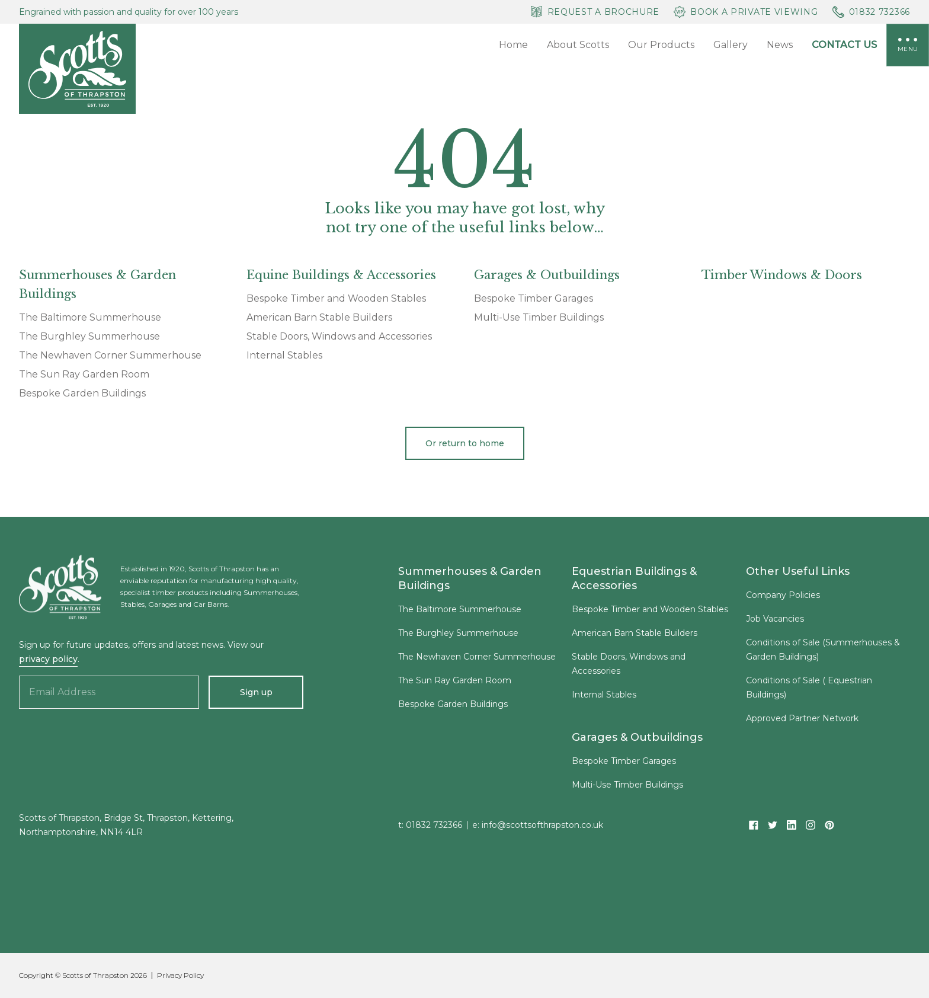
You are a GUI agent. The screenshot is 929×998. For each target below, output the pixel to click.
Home (513, 44)
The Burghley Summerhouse (89, 336)
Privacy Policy (180, 975)
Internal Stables (284, 355)
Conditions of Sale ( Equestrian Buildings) (809, 691)
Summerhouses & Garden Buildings (470, 582)
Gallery (730, 44)
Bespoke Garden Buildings (82, 393)
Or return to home (464, 443)
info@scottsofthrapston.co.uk (542, 828)
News (780, 44)
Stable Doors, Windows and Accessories (339, 336)
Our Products (661, 44)
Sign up (256, 692)
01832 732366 (434, 828)
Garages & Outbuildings (637, 740)
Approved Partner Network (802, 721)
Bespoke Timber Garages (533, 298)
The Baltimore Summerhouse (90, 317)
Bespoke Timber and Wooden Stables (336, 298)
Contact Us (844, 44)
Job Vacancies (775, 622)
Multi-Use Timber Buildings (539, 317)
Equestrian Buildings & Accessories (634, 582)
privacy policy (48, 659)
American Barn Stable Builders (319, 317)
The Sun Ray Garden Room (84, 374)
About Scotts (578, 44)
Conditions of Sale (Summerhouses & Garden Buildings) (823, 653)
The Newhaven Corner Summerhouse (110, 355)
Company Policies (783, 598)
